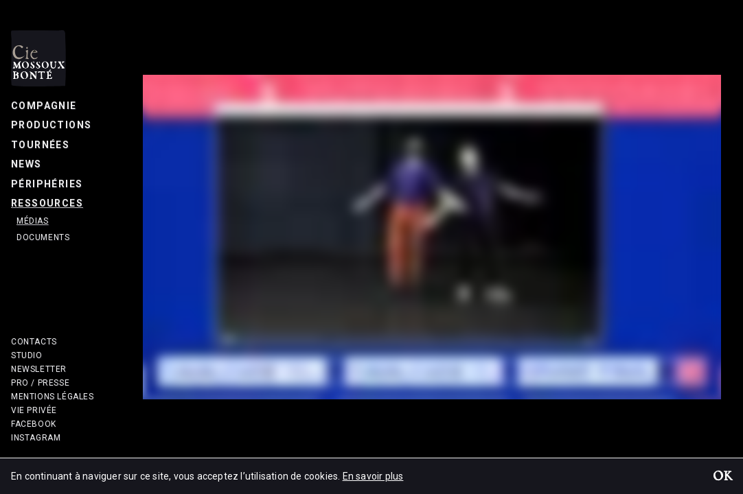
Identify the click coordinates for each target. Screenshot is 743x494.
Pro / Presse (40, 383)
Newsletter (39, 369)
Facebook (33, 424)
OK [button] (722, 477)
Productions (51, 124)
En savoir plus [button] (373, 476)
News (26, 163)
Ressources (47, 203)
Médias (32, 221)
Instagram (35, 438)
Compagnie (44, 105)
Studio (27, 355)
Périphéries (46, 183)
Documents (42, 237)
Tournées (40, 144)
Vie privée (34, 410)
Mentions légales (52, 396)
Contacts (34, 341)
